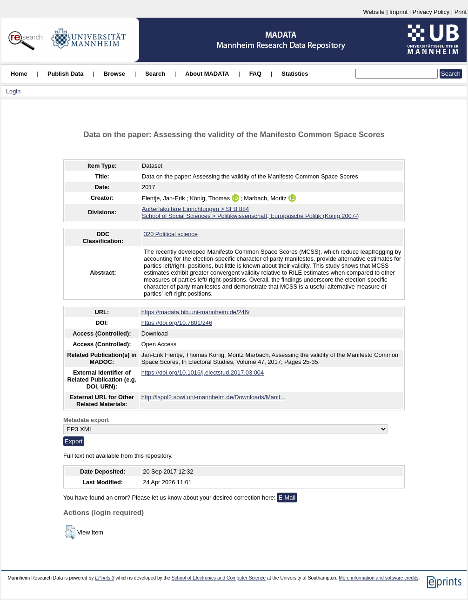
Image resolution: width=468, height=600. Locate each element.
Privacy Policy (431, 11)
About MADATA (207, 73)
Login (13, 91)
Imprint (398, 11)
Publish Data (65, 73)
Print (461, 11)
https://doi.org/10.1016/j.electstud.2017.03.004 (202, 372)
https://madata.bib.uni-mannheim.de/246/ (195, 312)
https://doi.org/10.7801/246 (176, 322)
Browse (114, 73)
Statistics (294, 73)
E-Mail (287, 497)
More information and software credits (378, 577)
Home (19, 73)
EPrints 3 (104, 577)
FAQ (255, 73)
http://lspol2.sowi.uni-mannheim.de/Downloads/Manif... (213, 397)
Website (374, 11)
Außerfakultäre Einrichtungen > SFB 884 (195, 208)
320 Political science (171, 234)
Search (155, 73)
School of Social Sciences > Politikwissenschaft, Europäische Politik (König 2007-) (250, 215)
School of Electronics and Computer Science (219, 577)
